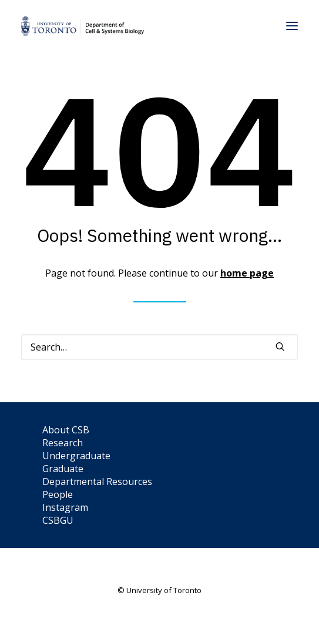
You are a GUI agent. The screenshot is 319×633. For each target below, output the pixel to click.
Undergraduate (76, 455)
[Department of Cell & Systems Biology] (82, 26)
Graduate (62, 468)
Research (62, 442)
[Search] (159, 347)
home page (247, 273)
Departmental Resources (97, 481)
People (57, 494)
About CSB (65, 429)
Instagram (65, 507)
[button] (292, 26)
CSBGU (57, 520)
